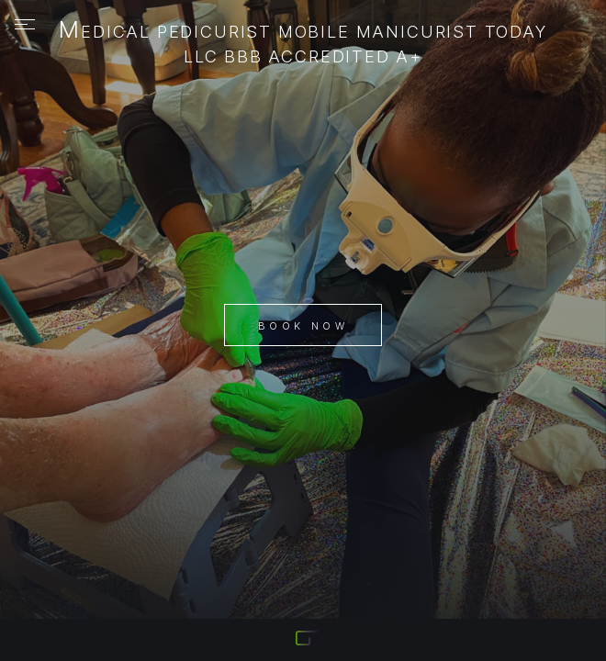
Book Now (303, 325)
